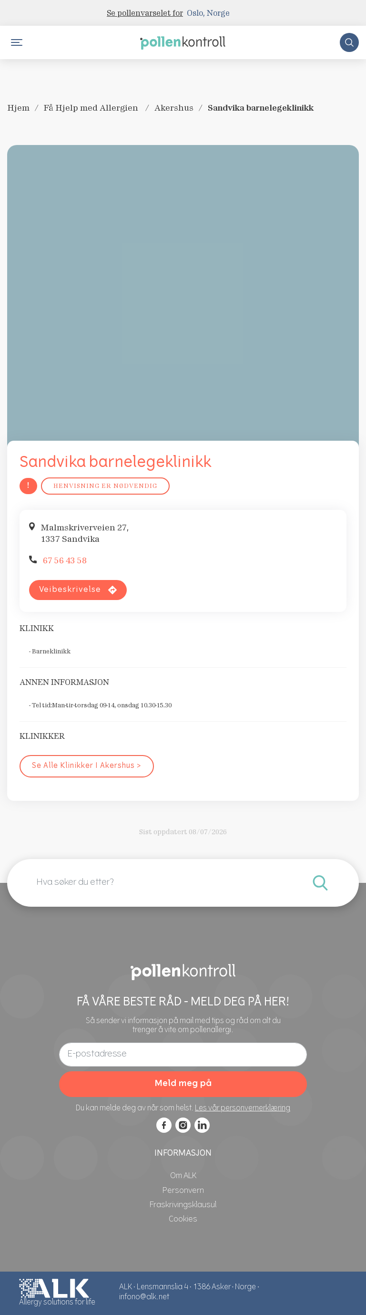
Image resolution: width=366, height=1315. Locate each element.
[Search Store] (349, 42)
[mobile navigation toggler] (16, 42)
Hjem (18, 108)
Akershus (173, 108)
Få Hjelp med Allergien (92, 108)
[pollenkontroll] (183, 42)
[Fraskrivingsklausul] (183, 1205)
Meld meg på (183, 1083)
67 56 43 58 (65, 560)
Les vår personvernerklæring (242, 1108)
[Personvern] (183, 1191)
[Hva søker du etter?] (320, 882)
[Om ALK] (183, 1176)
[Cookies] (183, 1219)
